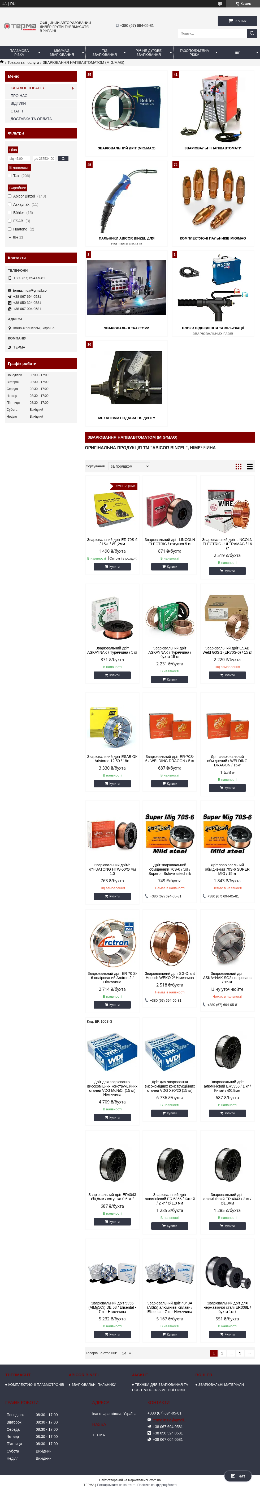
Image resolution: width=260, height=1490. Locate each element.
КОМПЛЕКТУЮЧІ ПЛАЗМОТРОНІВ (36, 1385)
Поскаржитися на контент (116, 1485)
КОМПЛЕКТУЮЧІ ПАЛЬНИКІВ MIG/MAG (213, 238)
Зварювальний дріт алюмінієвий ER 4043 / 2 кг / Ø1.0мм (227, 1199)
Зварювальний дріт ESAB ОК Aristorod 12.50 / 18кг (112, 758)
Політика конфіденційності (157, 1485)
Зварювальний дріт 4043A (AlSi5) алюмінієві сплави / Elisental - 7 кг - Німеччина (170, 1307)
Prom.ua (155, 1480)
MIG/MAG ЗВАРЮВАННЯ (62, 53)
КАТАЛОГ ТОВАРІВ (27, 88)
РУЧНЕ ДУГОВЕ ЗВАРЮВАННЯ (149, 53)
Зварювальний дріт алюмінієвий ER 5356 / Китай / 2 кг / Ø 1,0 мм (170, 1199)
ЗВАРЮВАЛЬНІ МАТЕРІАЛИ (221, 1385)
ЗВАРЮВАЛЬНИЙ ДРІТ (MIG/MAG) (126, 148)
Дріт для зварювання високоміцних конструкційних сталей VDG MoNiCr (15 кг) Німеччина (112, 1088)
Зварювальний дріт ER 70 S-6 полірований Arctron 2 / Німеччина (112, 977)
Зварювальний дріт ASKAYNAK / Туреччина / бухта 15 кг (169, 652)
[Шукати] (252, 33)
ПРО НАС (19, 96)
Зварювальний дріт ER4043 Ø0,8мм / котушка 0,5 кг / (112, 1197)
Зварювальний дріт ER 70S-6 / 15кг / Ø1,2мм (112, 542)
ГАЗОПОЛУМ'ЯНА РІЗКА (194, 53)
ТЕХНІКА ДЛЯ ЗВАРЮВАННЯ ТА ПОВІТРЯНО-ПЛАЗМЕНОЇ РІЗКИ (160, 1387)
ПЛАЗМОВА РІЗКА (19, 53)
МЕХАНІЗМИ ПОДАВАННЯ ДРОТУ (126, 418)
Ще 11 (18, 237)
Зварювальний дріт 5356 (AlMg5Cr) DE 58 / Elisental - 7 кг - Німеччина (112, 1307)
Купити (114, 567)
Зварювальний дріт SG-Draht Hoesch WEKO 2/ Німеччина (170, 975)
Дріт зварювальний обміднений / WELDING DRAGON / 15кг (227, 760)
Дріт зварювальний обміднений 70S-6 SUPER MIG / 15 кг (227, 869)
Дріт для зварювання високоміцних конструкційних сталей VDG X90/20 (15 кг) (170, 1086)
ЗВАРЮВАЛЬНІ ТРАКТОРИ (126, 328)
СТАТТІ (17, 111)
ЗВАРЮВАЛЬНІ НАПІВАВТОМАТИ (212, 148)
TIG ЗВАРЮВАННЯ (105, 53)
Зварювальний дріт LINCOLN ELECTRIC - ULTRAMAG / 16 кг (227, 544)
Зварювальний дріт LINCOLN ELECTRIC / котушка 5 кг (170, 542)
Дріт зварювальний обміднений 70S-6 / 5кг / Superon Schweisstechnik (170, 869)
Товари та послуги (23, 62)
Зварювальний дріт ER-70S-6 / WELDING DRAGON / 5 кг (169, 758)
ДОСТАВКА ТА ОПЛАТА (31, 119)
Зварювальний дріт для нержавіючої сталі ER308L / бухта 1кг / (227, 1307)
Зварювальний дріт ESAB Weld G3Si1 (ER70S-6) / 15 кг (227, 650)
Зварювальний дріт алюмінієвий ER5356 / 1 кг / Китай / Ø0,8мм (227, 1086)
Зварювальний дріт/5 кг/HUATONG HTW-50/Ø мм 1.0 (112, 869)
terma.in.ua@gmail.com (31, 290)
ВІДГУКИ (18, 103)
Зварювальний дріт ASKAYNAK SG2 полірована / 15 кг (227, 977)
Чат (238, 1476)
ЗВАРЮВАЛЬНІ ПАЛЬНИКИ (94, 1385)
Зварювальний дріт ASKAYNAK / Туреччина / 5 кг (112, 650)
